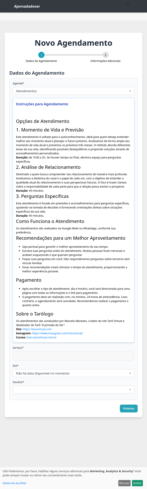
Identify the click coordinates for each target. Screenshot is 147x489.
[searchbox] (16, 354)
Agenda (18, 83)
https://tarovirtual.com (37, 329)
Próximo (128, 408)
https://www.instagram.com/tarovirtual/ (57, 333)
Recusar (124, 483)
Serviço (18, 348)
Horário (18, 382)
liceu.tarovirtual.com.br (42, 337)
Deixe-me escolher (15, 483)
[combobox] (73, 356)
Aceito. (137, 483)
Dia (16, 365)
